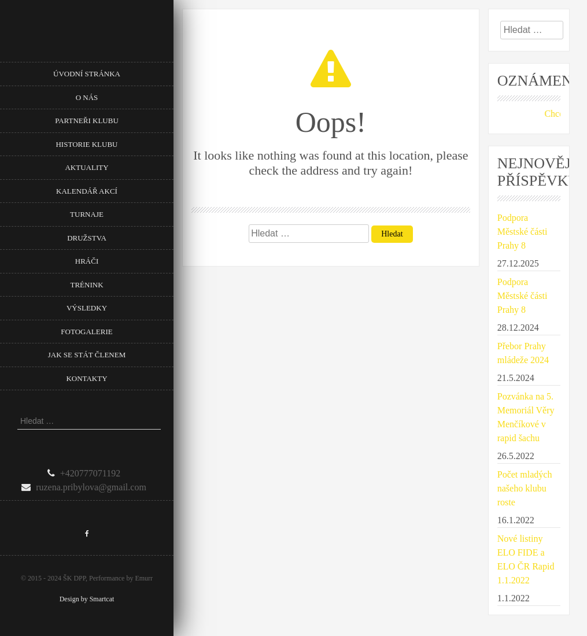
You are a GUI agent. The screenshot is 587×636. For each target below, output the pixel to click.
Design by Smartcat (87, 599)
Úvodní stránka (86, 73)
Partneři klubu (87, 120)
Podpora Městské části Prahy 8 (522, 231)
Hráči (86, 261)
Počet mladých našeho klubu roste (524, 488)
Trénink (86, 284)
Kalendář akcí (86, 191)
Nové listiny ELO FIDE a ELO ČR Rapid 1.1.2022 (526, 559)
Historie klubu (86, 144)
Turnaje (87, 214)
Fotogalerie (86, 331)
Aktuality (86, 167)
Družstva (86, 238)
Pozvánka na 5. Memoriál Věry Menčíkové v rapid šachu (526, 417)
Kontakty (86, 378)
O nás (87, 97)
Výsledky (87, 308)
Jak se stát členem (86, 354)
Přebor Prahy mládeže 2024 (523, 353)
